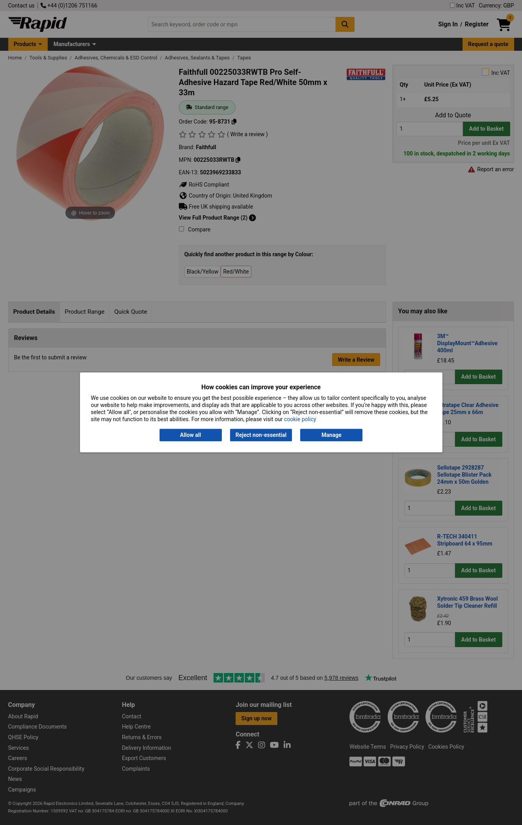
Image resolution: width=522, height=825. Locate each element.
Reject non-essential (261, 435)
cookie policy (300, 419)
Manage (331, 435)
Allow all (190, 435)
